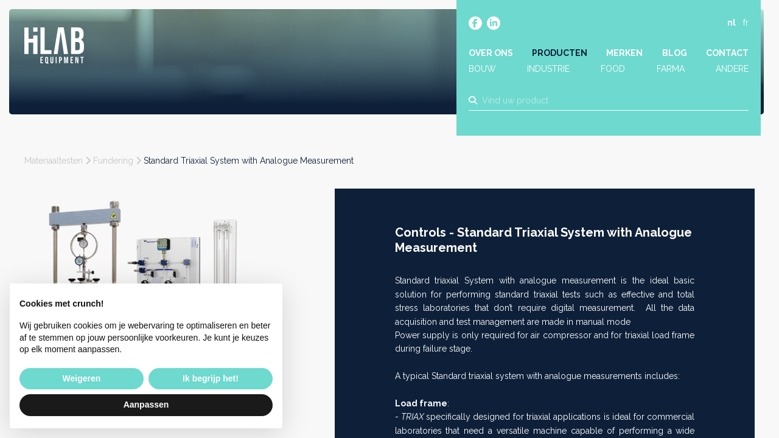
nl (731, 22)
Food (613, 69)
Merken (624, 53)
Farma (671, 69)
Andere (732, 69)
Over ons (491, 53)
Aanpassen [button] (146, 404)
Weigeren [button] (82, 378)
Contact (727, 53)
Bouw (482, 69)
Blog (674, 53)
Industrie (548, 69)
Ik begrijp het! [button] (211, 378)
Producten (559, 53)
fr (746, 22)
